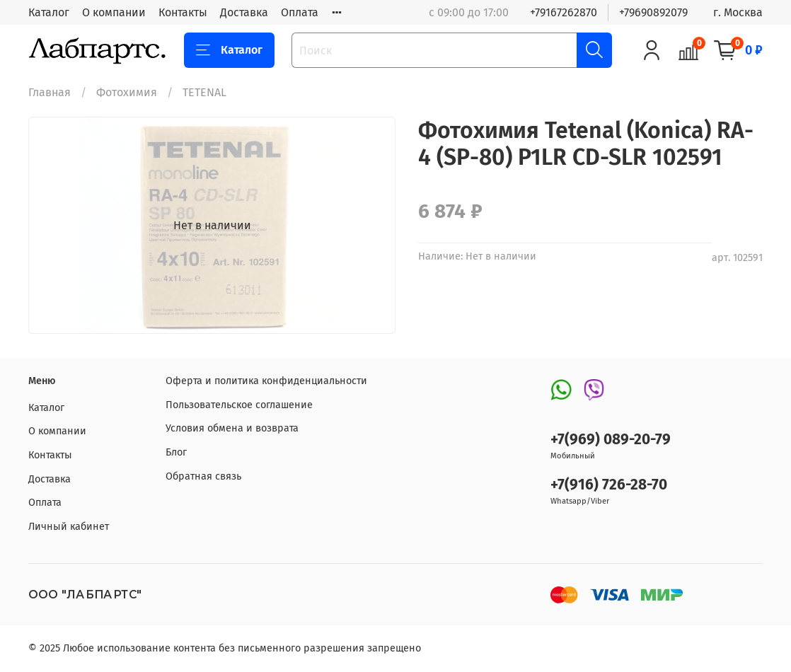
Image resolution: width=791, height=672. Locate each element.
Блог (176, 452)
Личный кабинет (68, 527)
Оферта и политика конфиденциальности (266, 381)
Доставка (244, 12)
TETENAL (204, 92)
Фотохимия (126, 92)
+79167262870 (563, 12)
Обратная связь (203, 476)
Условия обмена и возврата (232, 428)
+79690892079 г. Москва (691, 12)
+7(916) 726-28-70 (608, 485)
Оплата (299, 12)
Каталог (48, 12)
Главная (49, 92)
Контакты (182, 12)
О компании (114, 12)
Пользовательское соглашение (239, 405)
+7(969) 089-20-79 (610, 439)
